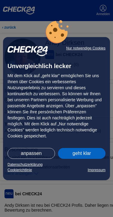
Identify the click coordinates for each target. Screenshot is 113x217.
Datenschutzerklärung (25, 164)
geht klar (81, 153)
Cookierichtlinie (20, 170)
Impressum (96, 170)
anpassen (31, 153)
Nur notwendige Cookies (85, 48)
